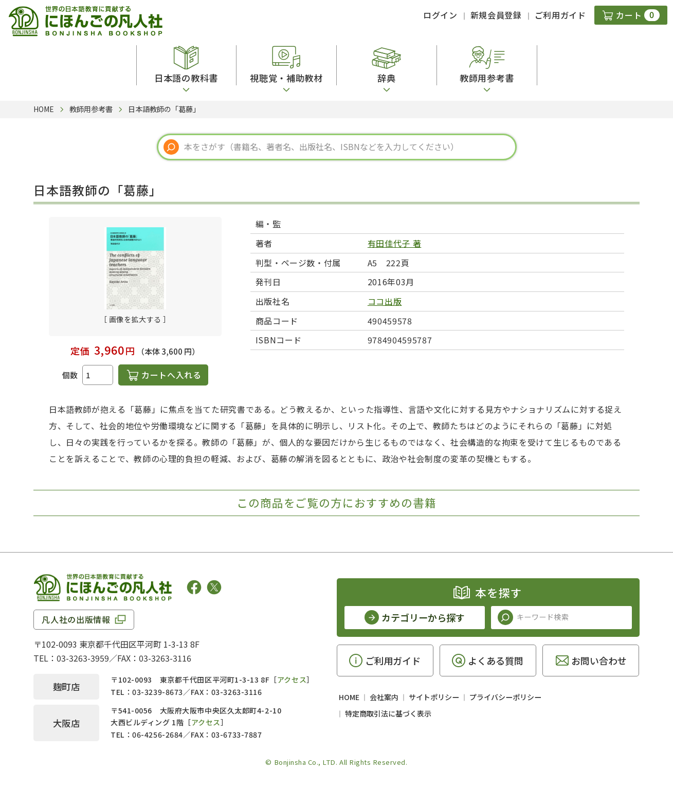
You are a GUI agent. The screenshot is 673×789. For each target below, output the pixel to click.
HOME (349, 697)
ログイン (440, 15)
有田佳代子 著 (394, 243)
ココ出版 (385, 301)
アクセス (291, 679)
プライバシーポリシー (505, 697)
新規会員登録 (496, 15)
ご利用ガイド (560, 15)
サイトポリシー (434, 697)
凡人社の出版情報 (76, 619)
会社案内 (384, 697)
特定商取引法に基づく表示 (388, 713)
